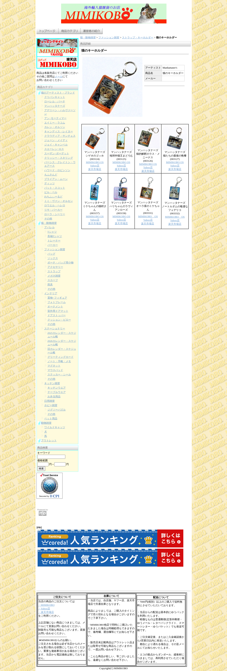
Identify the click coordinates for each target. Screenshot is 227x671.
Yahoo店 (94, 165)
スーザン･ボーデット (56, 153)
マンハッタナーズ (54, 105)
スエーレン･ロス (54, 149)
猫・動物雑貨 (49, 222)
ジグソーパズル (56, 409)
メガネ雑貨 (54, 275)
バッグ (51, 253)
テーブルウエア (56, 392)
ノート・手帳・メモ (59, 361)
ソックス (52, 258)
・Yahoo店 (44, 608)
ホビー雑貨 (50, 405)
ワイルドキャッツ (54, 427)
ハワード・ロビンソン (57, 170)
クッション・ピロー (59, 319)
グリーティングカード (60, 356)
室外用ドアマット (57, 310)
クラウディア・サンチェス (60, 135)
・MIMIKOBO (46, 604)
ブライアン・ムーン (56, 178)
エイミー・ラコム (54, 122)
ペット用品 (50, 418)
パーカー (52, 244)
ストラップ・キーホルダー (137, 37)
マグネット (54, 365)
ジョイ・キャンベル (56, 144)
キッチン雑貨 (52, 383)
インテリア (50, 293)
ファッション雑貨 (54, 249)
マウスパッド (55, 370)
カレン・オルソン (54, 127)
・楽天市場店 (46, 612)
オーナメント (55, 306)
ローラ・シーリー (54, 214)
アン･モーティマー (55, 118)
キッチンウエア (56, 387)
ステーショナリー (54, 328)
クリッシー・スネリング (58, 157)
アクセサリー (55, 266)
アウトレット (49, 440)
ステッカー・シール (59, 374)
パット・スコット (54, 187)
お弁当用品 (54, 396)
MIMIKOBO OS (95, 162)
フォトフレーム (56, 302)
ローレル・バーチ (54, 101)
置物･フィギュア (57, 297)
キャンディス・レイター (58, 131)
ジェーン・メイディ (56, 140)
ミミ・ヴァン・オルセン (58, 200)
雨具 (50, 284)
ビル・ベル (50, 192)
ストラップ (54, 271)
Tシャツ (52, 231)
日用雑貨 (49, 400)
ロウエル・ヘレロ (54, 205)
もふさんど (50, 174)
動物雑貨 (46, 422)
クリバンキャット (54, 97)
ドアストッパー (56, 315)
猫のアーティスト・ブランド (58, 92)
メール (59, 76)
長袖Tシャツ (54, 236)
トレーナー (54, 240)
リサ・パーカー (53, 209)
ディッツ (49, 183)
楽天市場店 (94, 169)
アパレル (49, 227)
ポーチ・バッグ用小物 (60, 262)
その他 (48, 218)
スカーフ (52, 280)
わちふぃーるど (53, 196)
